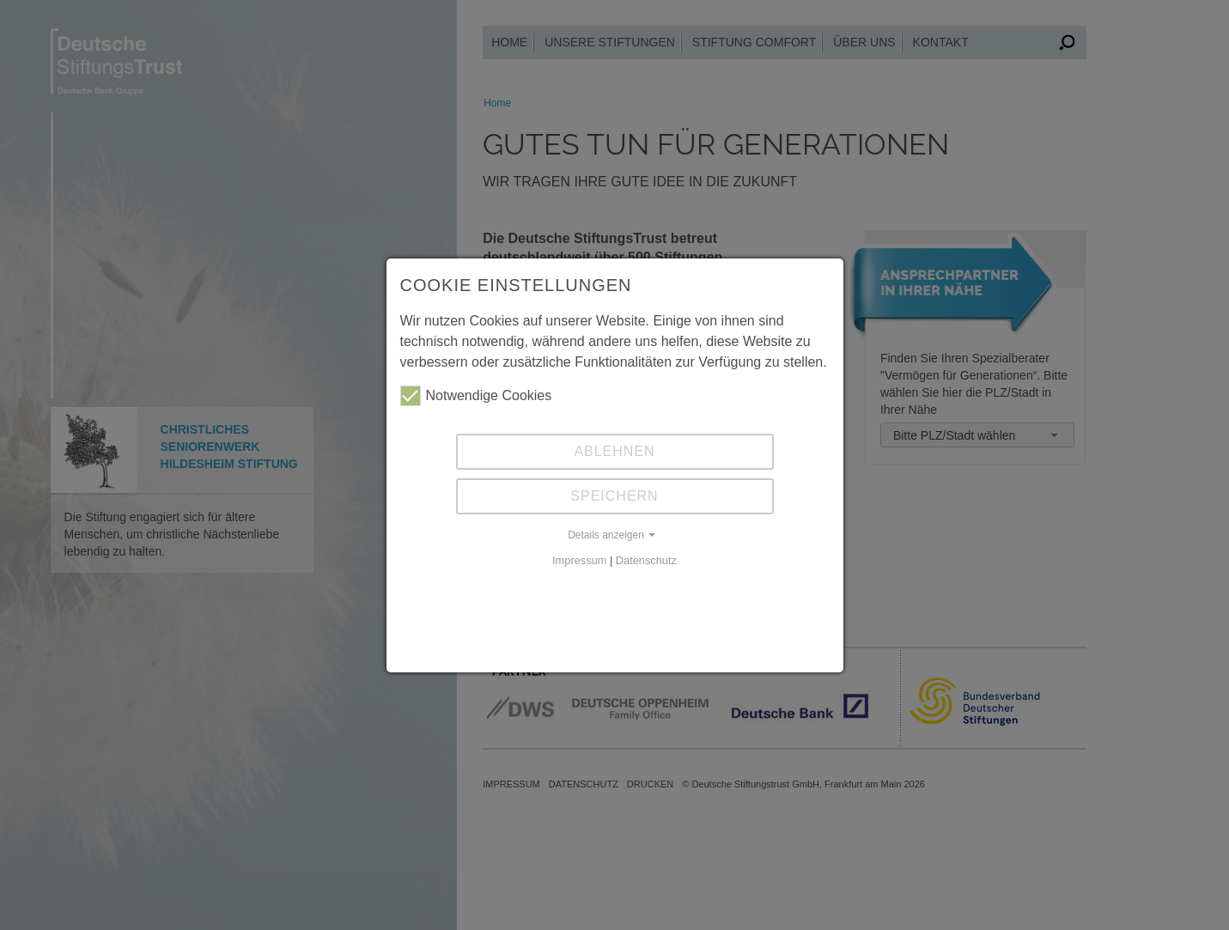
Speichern (614, 496)
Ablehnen (614, 451)
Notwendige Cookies (476, 396)
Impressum (579, 560)
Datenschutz (646, 560)
